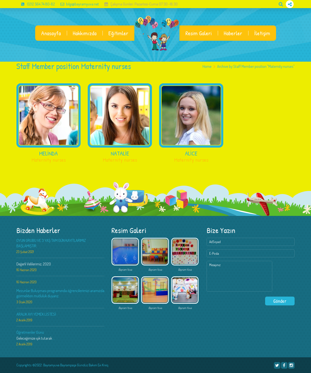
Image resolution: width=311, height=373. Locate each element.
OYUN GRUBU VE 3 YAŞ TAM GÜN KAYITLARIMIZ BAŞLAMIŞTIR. (51, 243)
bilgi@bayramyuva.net (77, 4)
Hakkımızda (84, 33)
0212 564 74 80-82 (35, 4)
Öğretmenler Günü (30, 332)
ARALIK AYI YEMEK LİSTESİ (36, 314)
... (53, 264)
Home (207, 66)
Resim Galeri (199, 33)
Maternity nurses (49, 160)
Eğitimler (118, 33)
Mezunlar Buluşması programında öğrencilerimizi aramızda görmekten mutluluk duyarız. (60, 293)
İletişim (262, 33)
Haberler (233, 33)
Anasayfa (51, 33)
